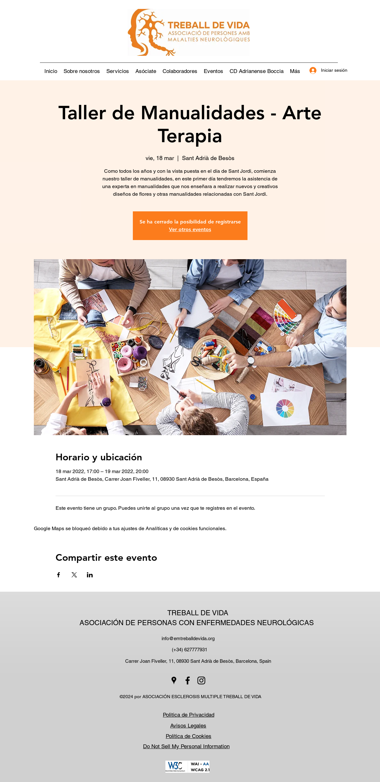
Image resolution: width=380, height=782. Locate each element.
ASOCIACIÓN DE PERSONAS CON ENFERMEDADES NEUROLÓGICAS (198, 623)
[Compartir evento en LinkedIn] (90, 574)
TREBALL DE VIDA (197, 613)
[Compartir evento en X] (74, 574)
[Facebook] (187, 680)
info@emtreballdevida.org (188, 638)
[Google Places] (174, 680)
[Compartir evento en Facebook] (59, 574)
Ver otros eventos (190, 229)
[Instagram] (201, 680)
